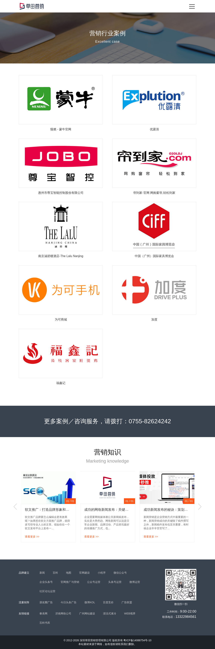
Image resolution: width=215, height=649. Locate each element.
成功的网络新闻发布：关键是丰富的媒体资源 (118, 509)
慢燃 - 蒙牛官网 (60, 129)
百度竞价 (108, 602)
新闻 (42, 572)
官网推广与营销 (70, 581)
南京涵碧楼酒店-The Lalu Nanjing (60, 256)
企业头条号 (46, 581)
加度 (154, 319)
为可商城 (61, 319)
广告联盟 (126, 602)
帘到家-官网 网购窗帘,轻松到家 (154, 192)
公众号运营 (93, 581)
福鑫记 (60, 383)
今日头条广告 (69, 602)
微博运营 (134, 581)
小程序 (102, 572)
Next (199, 506)
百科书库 (44, 622)
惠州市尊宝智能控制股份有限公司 (61, 192)
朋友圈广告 (46, 602)
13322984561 (186, 617)
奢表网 (43, 613)
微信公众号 (120, 572)
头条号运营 (114, 581)
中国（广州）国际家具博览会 (154, 256)
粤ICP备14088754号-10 (137, 640)
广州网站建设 (87, 613)
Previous (15, 506)
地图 (68, 572)
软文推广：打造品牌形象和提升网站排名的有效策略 (64, 509)
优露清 (154, 129)
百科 (55, 572)
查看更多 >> (32, 536)
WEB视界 (129, 613)
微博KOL (89, 602)
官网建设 (84, 572)
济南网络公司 (63, 613)
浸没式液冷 (109, 613)
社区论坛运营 (47, 591)
